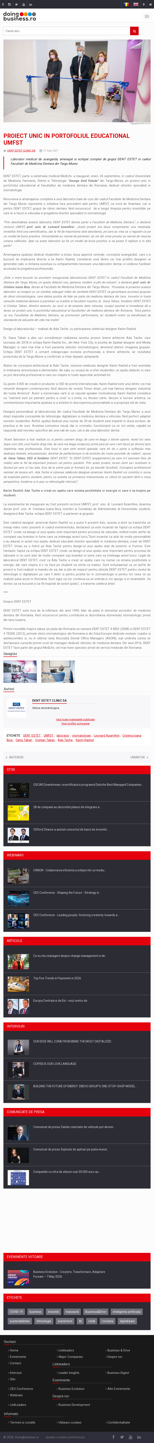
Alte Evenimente (119, 1389)
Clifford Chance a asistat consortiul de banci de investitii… (71, 829)
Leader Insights (69, 1372)
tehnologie (43, 1321)
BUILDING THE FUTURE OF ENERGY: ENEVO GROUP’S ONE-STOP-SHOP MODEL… (85, 1086)
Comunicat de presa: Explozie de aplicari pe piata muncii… (71, 1149)
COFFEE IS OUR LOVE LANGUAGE (54, 1063)
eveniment (65, 1321)
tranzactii (72, 1311)
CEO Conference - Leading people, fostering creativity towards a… (76, 915)
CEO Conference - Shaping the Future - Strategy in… (67, 892)
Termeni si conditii (22, 1422)
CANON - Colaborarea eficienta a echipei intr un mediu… (69, 870)
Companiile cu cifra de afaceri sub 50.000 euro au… (66, 1171)
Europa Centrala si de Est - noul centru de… (61, 1000)
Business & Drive (119, 1350)
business (35, 1311)
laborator (63, 735)
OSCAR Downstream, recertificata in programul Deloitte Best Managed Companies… (88, 784)
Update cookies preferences (65, 1437)
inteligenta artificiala (127, 1311)
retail (91, 1321)
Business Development (74, 1405)
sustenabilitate (20, 1321)
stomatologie (81, 735)
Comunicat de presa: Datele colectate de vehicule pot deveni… (74, 1127)
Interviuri (16, 1372)
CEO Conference (21, 1389)
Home (14, 1350)
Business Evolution (71, 1389)
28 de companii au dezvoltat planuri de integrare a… (67, 807)
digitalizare (127, 1321)
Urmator (139, 757)
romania (107, 1321)
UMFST (49, 735)
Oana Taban (24, 740)
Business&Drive (95, 1311)
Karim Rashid (85, 740)
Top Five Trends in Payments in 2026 (57, 978)
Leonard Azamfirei (106, 735)
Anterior (14, 757)
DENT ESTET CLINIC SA (21, 150)
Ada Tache (65, 740)
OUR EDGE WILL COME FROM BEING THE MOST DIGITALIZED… (73, 1041)
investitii (53, 1311)
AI (80, 1321)
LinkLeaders (18, 1405)
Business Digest (118, 1372)
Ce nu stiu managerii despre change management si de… (70, 956)
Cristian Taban (45, 740)
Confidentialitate (119, 1422)
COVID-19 (16, 1311)
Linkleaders (66, 1350)
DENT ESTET (32, 735)
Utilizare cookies (70, 1422)
